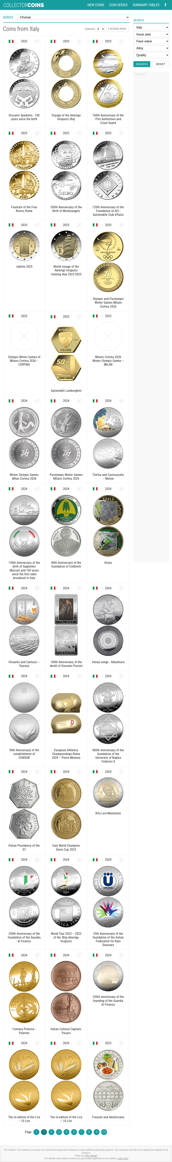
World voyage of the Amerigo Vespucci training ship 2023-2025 (66, 270)
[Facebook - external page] (165, 5)
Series (8, 17)
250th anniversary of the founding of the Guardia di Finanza (108, 1000)
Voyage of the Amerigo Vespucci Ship (66, 117)
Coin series (118, 5)
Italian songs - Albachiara (108, 662)
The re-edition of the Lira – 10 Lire (24, 1119)
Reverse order (117, 29)
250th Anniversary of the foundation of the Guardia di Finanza (24, 937)
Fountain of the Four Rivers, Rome (24, 209)
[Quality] (151, 55)
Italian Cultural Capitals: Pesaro (66, 1031)
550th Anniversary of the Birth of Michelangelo (66, 209)
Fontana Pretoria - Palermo (24, 1031)
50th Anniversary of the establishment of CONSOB (24, 754)
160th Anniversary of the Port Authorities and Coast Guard (108, 119)
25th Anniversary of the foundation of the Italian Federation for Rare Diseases (108, 939)
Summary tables (146, 5)
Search (141, 64)
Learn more (123, 1158)
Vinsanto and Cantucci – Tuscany (24, 664)
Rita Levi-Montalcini (108, 813)
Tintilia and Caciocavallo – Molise (108, 476)
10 (104, 1132)
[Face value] (151, 41)
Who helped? (91, 1155)
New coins (95, 5)
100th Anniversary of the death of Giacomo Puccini (66, 664)
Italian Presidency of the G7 (24, 847)
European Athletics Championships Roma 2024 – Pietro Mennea (66, 754)
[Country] (151, 27)
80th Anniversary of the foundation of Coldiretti (66, 564)
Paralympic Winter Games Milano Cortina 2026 (66, 476)
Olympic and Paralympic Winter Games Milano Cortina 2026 (108, 302)
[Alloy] (151, 48)
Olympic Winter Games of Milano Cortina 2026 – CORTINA (24, 360)
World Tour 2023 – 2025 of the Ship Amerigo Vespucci (66, 937)
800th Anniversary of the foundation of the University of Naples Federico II (108, 756)
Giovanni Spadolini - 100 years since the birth (24, 117)
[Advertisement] (151, 137)
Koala (108, 563)
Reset (160, 64)
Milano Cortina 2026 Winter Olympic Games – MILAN (108, 360)
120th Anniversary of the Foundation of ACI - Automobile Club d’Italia (108, 211)
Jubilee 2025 (24, 266)
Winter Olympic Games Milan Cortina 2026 (24, 476)
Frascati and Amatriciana (108, 1117)
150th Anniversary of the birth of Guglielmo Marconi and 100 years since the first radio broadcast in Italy (24, 570)
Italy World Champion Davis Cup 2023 (66, 847)
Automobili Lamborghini (66, 391)
